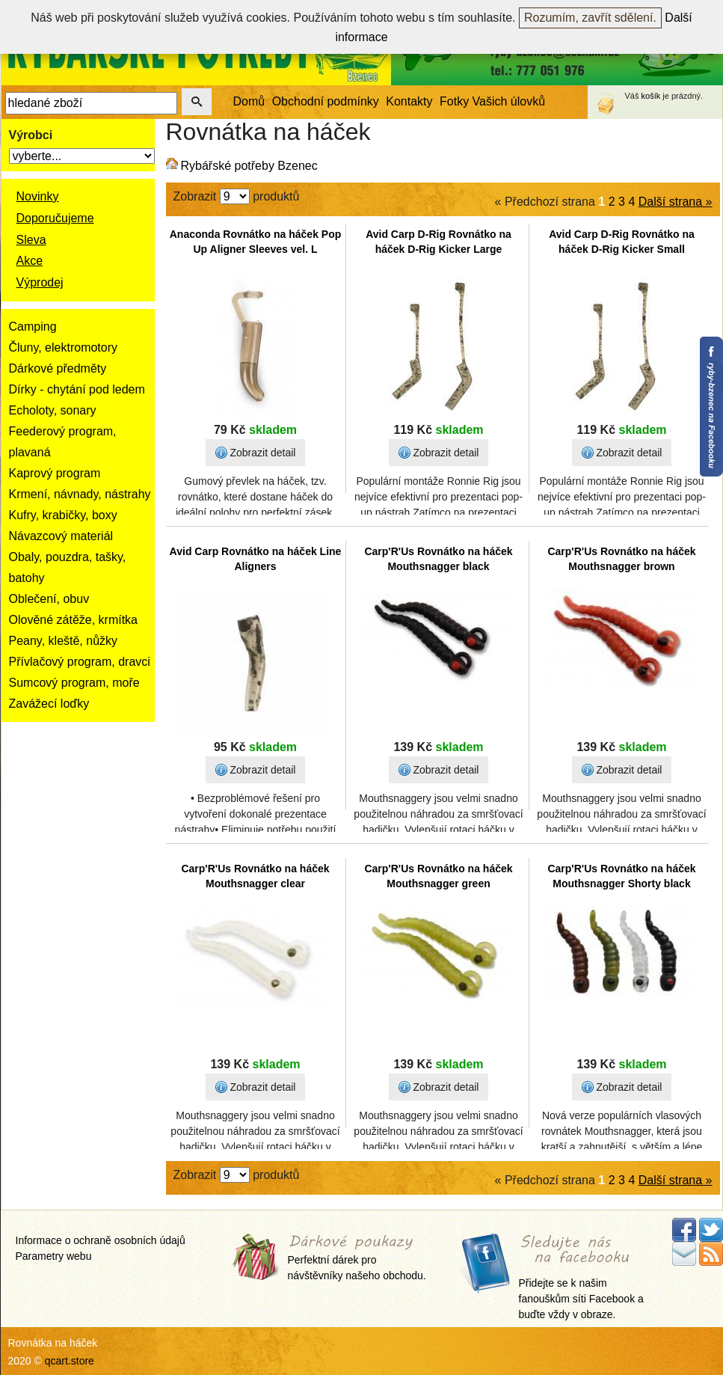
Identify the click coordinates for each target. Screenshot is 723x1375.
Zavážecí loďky (49, 703)
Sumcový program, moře (74, 682)
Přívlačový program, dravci (79, 661)
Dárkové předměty (58, 368)
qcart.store (69, 1361)
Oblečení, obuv (49, 598)
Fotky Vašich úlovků (492, 101)
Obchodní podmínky (325, 101)
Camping (33, 326)
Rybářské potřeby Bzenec (249, 165)
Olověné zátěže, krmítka (73, 619)
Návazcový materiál (61, 536)
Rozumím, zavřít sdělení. (590, 17)
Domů (249, 101)
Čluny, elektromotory (63, 347)
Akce (29, 260)
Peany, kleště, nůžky (63, 640)
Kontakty (409, 101)
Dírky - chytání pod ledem (77, 389)
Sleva (31, 239)
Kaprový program (55, 473)
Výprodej (40, 282)
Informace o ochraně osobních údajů (100, 1240)
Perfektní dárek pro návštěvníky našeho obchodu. (357, 1258)
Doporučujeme (55, 218)
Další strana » (676, 201)
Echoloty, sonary (52, 410)
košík (651, 95)
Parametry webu (54, 1256)
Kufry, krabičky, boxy (63, 515)
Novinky (37, 196)
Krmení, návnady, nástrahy (80, 494)
